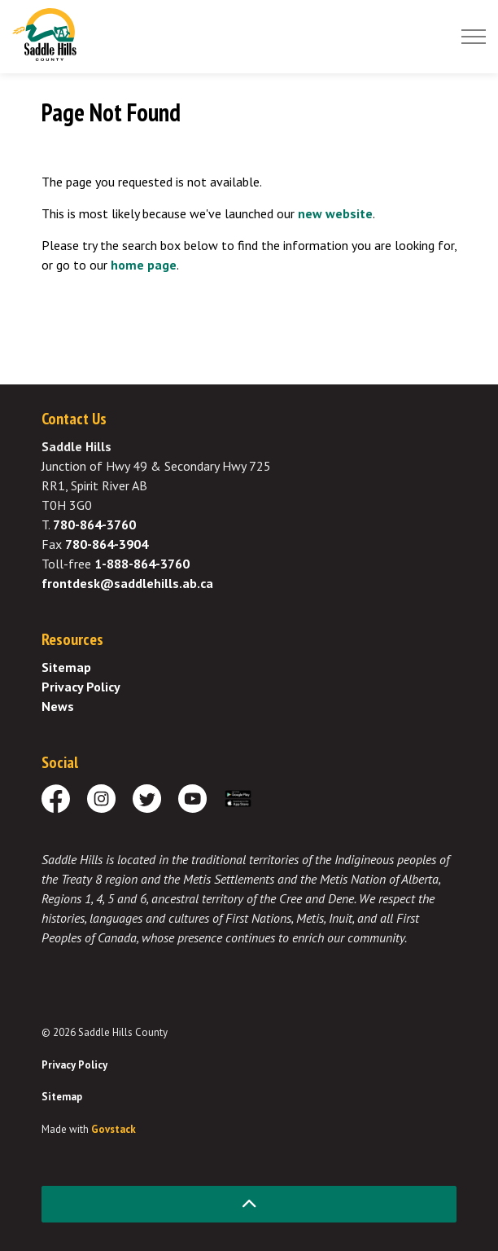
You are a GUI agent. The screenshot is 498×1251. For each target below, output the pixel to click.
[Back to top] (249, 1204)
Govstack (113, 1129)
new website (335, 213)
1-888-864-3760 (142, 563)
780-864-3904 (106, 544)
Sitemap (66, 667)
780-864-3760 (94, 524)
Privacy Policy (81, 686)
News (58, 706)
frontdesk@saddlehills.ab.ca (127, 583)
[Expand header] (473, 36)
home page (144, 265)
